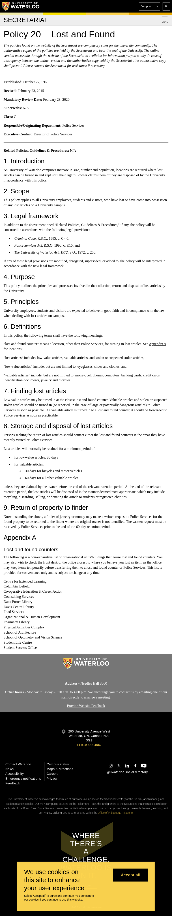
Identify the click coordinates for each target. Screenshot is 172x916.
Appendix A (157, 344)
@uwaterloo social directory (127, 772)
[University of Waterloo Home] (21, 6)
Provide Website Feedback (86, 706)
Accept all (130, 875)
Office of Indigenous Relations (115, 812)
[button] (149, 6)
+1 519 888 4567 (89, 745)
